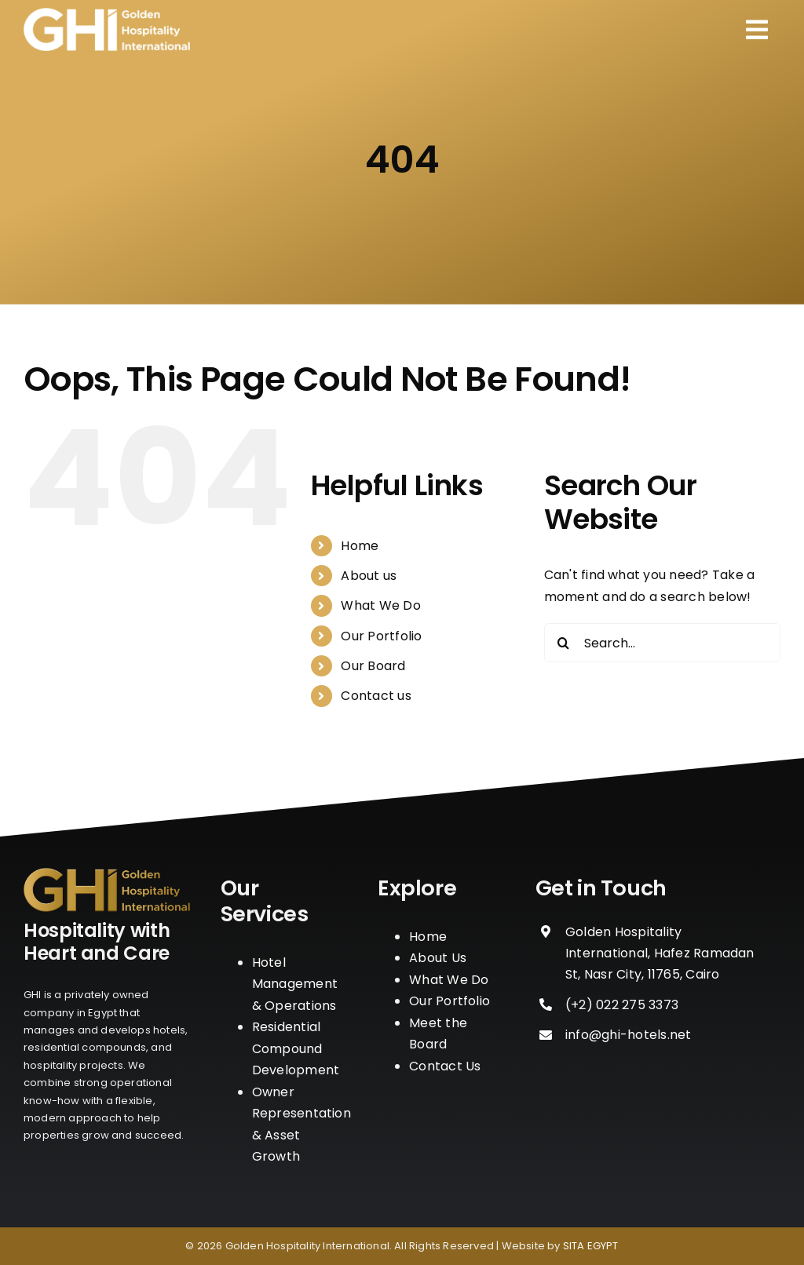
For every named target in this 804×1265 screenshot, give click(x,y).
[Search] (563, 642)
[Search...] (662, 642)
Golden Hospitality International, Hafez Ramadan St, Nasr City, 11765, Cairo (660, 953)
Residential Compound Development (296, 1048)
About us (369, 576)
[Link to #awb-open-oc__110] (757, 29)
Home (359, 546)
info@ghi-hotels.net (628, 1035)
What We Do (380, 605)
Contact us (376, 696)
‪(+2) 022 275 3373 (621, 1005)
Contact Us (445, 1066)
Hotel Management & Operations (295, 984)
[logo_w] (107, 14)
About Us (437, 958)
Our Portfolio (381, 636)
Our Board (373, 666)
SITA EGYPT (591, 1245)
